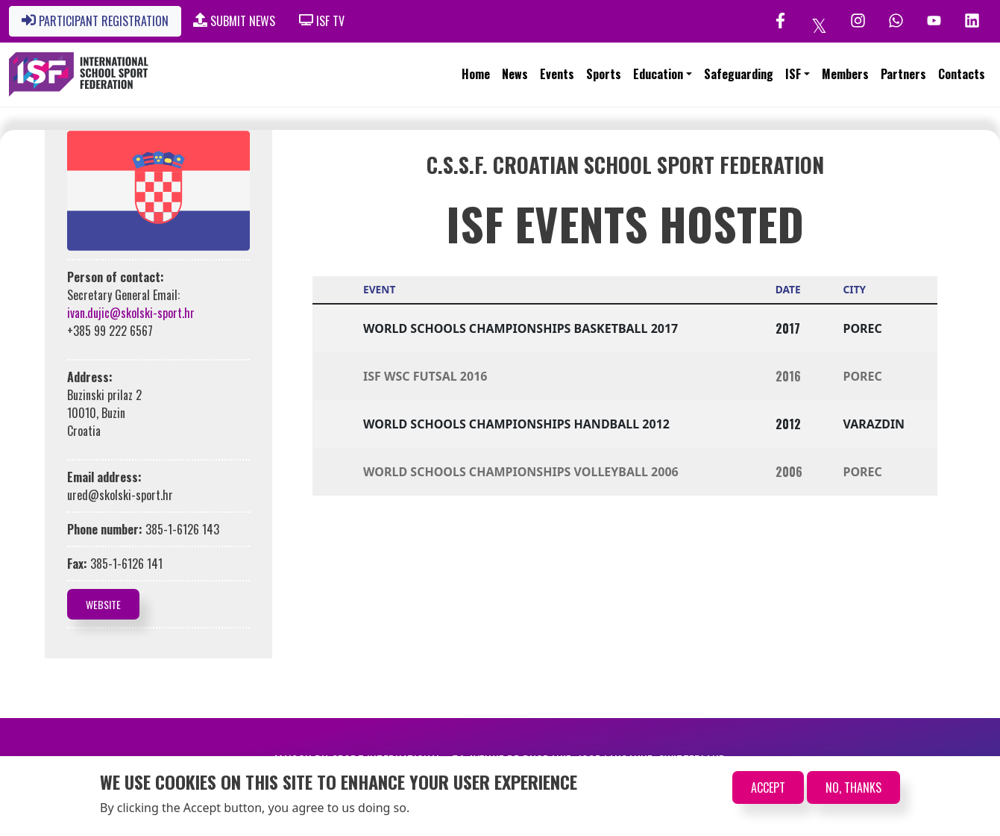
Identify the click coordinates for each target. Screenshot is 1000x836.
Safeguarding (738, 74)
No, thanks (853, 787)
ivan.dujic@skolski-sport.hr (131, 313)
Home (476, 74)
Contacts (961, 74)
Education (658, 74)
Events (557, 74)
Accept (768, 787)
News (515, 74)
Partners (903, 74)
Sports (603, 74)
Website (103, 604)
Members (845, 74)
